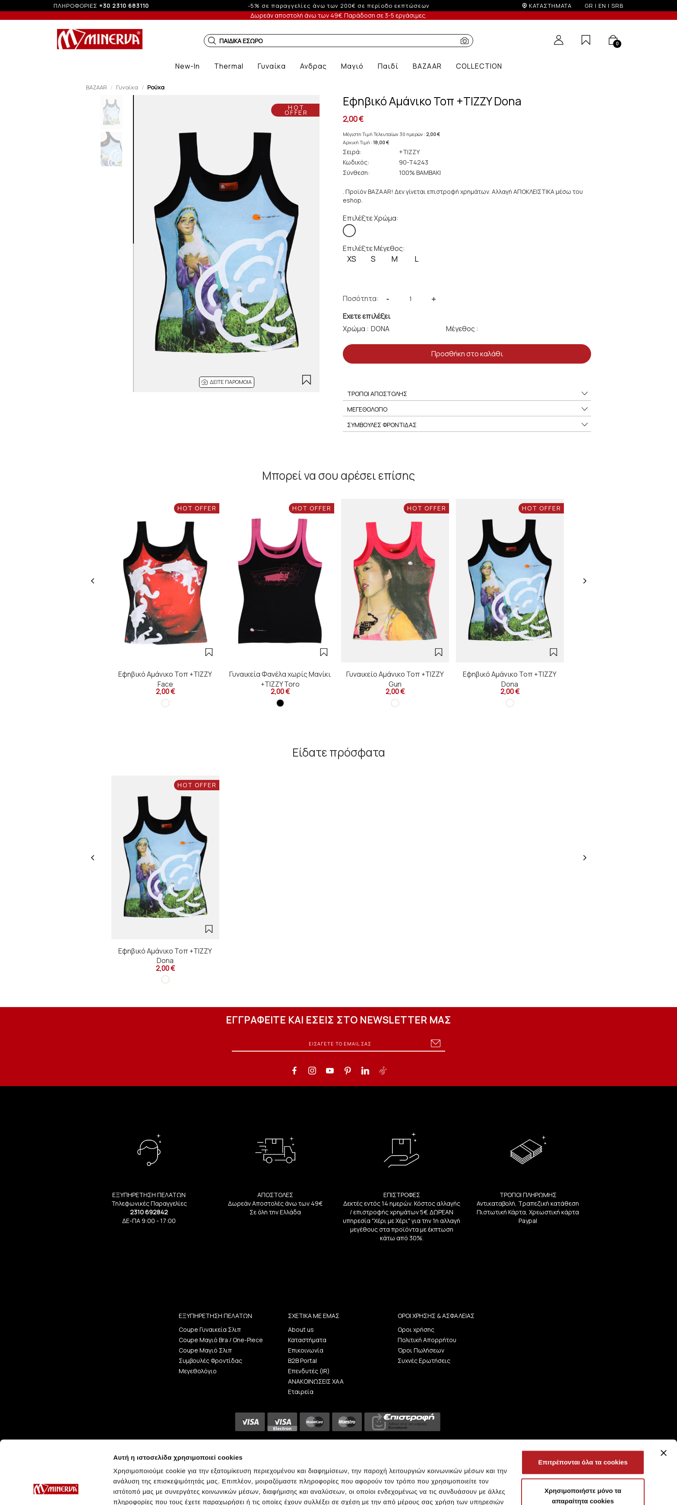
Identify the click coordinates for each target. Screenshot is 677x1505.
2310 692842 (149, 1212)
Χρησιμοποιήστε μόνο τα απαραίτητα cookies (582, 1436)
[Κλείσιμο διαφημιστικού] (664, 1394)
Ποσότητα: (361, 298)
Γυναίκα (127, 87)
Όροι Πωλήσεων (421, 1350)
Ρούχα (156, 87)
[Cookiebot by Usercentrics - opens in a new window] (56, 1488)
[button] (212, 40)
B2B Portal (302, 1360)
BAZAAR (96, 87)
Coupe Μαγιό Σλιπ (205, 1350)
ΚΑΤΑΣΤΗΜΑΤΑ (550, 6)
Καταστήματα (307, 1340)
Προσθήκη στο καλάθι (467, 353)
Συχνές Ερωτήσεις (424, 1360)
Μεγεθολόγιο (198, 1371)
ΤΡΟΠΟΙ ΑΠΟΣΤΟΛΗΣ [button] (468, 394)
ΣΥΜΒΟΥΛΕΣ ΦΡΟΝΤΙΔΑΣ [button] (468, 425)
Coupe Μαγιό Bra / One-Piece (221, 1340)
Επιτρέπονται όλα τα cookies (582, 1403)
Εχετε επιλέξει (366, 316)
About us (301, 1329)
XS (351, 259)
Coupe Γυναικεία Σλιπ (210, 1329)
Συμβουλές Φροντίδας (210, 1360)
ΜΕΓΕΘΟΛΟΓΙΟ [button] (468, 409)
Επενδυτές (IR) (309, 1371)
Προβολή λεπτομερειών (513, 1488)
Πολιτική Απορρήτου (427, 1340)
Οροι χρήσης (416, 1329)
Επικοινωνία (305, 1350)
